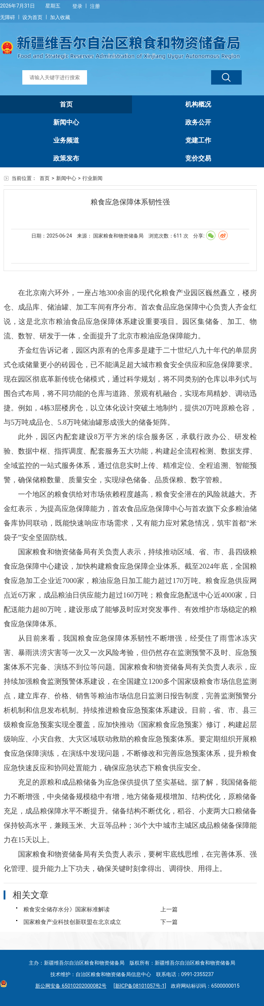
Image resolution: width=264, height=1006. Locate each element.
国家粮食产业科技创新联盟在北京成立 (72, 922)
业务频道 (66, 140)
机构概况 (198, 104)
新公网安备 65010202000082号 (69, 986)
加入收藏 (60, 17)
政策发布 (66, 158)
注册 (95, 6)
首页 (66, 104)
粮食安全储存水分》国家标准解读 (66, 909)
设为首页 (32, 17)
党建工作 (198, 140)
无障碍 (7, 17)
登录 (77, 6)
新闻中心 (66, 122)
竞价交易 (198, 158)
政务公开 (198, 122)
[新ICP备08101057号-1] (140, 986)
